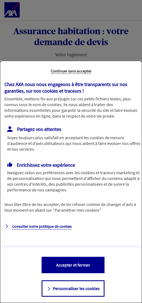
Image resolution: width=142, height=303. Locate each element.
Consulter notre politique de (42, 226)
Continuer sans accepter (71, 71)
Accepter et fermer (73, 265)
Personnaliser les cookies (76, 288)
